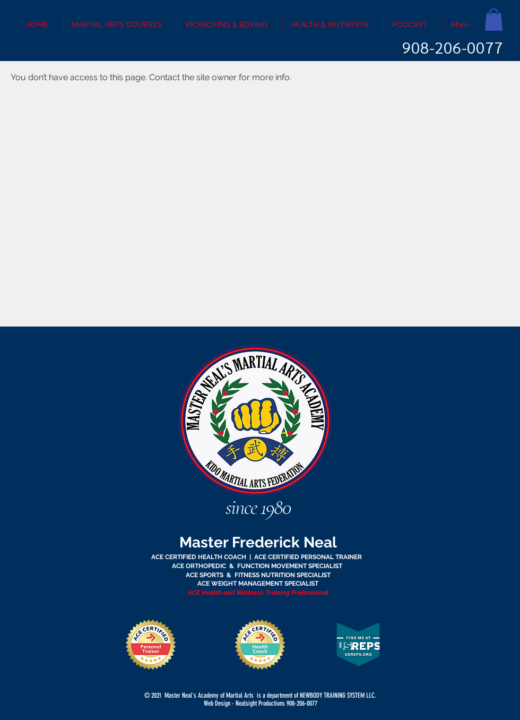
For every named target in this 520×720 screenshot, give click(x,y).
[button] (493, 19)
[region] (260, 432)
